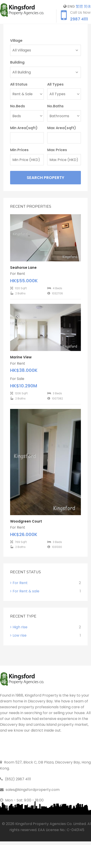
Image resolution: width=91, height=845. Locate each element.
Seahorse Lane (23, 267)
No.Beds (17, 106)
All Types (55, 84)
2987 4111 (79, 19)
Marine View (21, 357)
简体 (87, 6)
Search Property (45, 177)
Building (17, 62)
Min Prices (19, 149)
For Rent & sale (26, 591)
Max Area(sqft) (61, 127)
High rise (20, 627)
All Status (18, 84)
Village (16, 40)
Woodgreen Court (26, 521)
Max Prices (57, 149)
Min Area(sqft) (24, 127)
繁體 (79, 6)
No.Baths (55, 106)
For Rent (20, 582)
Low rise (20, 635)
